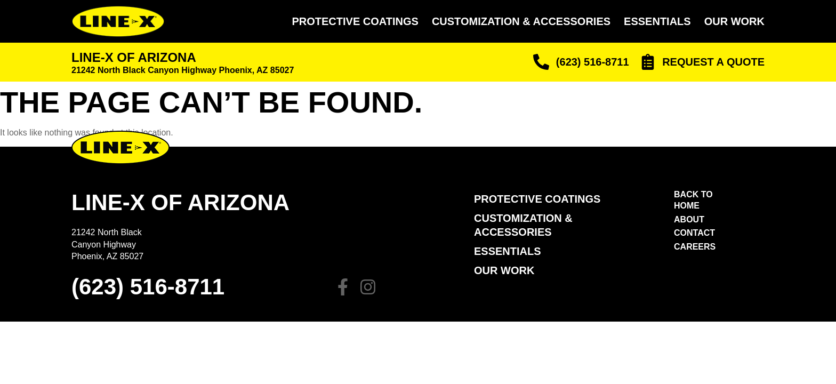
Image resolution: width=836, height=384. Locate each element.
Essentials (657, 21)
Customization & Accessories (521, 21)
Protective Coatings (355, 21)
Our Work (734, 21)
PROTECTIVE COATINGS (537, 199)
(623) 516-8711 (147, 286)
